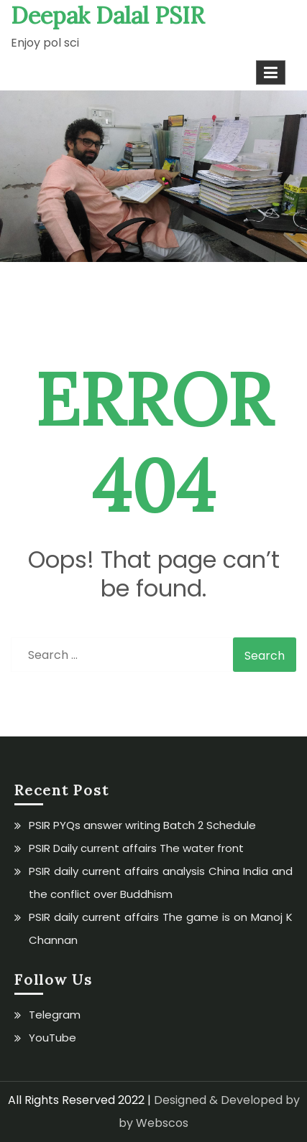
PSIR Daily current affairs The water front (136, 848)
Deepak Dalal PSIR (107, 15)
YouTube (52, 1037)
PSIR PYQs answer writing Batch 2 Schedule (142, 825)
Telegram (55, 1014)
